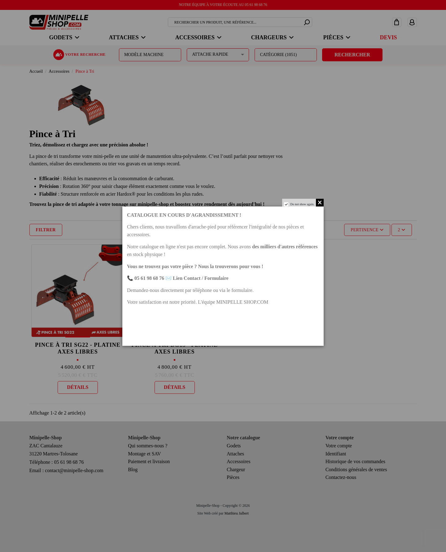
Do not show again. (302, 204)
